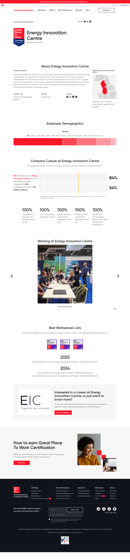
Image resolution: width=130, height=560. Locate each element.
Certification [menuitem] (34, 493)
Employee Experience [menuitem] (84, 496)
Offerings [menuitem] (34, 488)
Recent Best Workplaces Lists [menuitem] (64, 493)
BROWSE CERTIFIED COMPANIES (23, 22)
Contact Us (106, 10)
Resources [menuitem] (99, 488)
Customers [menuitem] (113, 493)
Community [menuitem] (100, 496)
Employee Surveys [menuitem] (36, 491)
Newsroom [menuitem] (113, 496)
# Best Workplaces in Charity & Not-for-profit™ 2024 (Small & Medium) (65, 373)
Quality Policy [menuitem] (107, 529)
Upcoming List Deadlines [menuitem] (63, 496)
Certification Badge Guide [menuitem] (26, 529)
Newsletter (125, 5)
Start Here (21, 463)
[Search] (116, 5)
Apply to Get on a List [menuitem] (62, 498)
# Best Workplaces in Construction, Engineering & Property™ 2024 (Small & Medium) (65, 376)
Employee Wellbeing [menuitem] (84, 491)
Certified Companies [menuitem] (62, 491)
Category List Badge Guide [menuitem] (62, 529)
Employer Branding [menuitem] (83, 493)
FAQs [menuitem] (96, 498)
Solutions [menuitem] (81, 488)
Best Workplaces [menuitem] (36, 496)
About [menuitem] (112, 488)
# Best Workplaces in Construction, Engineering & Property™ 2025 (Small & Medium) (65, 362)
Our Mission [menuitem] (113, 491)
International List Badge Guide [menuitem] (82, 529)
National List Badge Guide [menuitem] (44, 529)
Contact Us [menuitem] (113, 498)
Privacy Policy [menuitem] (97, 529)
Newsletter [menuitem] (98, 493)
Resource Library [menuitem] (100, 491)
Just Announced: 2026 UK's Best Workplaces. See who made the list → (63, 2)
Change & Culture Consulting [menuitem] (41, 498)
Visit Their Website (63, 412)
